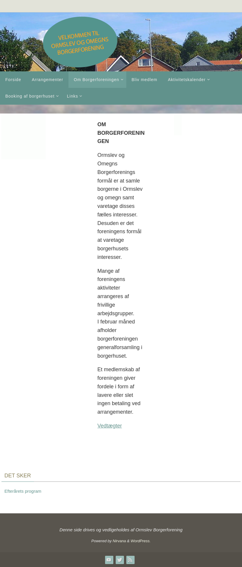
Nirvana (119, 541)
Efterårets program (22, 491)
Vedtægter (109, 426)
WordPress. (141, 541)
